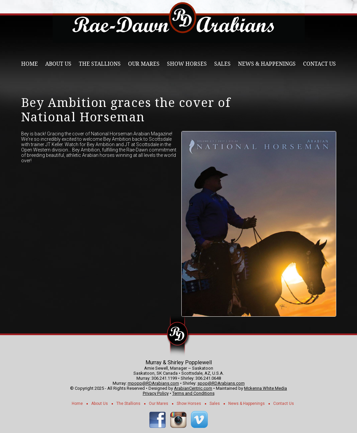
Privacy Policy (156, 393)
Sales (222, 64)
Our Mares (144, 64)
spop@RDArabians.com (221, 383)
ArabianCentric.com (193, 388)
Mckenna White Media (265, 388)
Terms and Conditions (193, 393)
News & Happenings (267, 64)
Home (29, 64)
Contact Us (319, 64)
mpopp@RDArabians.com (153, 383)
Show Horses (187, 64)
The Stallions (100, 64)
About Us (58, 64)
